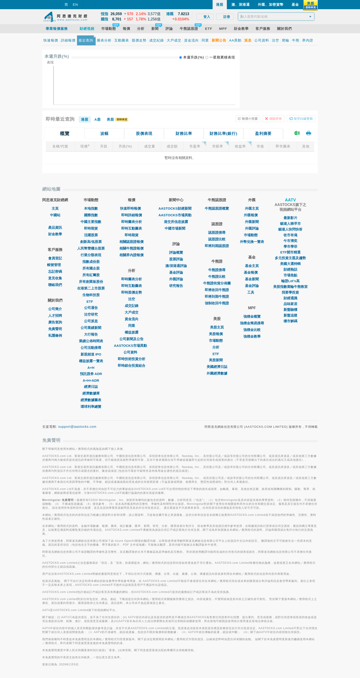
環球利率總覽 (91, 406)
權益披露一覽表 (91, 361)
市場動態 (217, 340)
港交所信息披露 (176, 222)
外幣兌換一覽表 (252, 242)
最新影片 (290, 218)
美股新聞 (217, 360)
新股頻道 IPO (91, 354)
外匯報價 (252, 215)
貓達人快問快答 (290, 229)
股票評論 (176, 259)
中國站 (55, 215)
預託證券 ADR (91, 374)
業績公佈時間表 (91, 341)
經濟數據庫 (91, 393)
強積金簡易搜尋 (252, 323)
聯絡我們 (55, 285)
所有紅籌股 (91, 275)
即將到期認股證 (217, 246)
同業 (131, 326)
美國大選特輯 (290, 264)
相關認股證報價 (131, 242)
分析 (217, 347)
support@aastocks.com (77, 426)
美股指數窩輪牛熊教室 (290, 287)
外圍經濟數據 (217, 373)
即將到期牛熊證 (217, 296)
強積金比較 (252, 330)
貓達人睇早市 (290, 223)
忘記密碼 (55, 271)
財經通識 (290, 298)
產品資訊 (55, 227)
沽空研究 (91, 314)
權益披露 (131, 332)
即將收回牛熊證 (217, 290)
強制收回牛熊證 (217, 303)
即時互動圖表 (131, 228)
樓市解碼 (290, 321)
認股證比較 (216, 239)
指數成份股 (91, 262)
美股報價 (217, 334)
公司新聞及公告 (131, 339)
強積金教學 (252, 336)
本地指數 (91, 208)
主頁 (55, 208)
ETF (91, 301)
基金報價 (252, 272)
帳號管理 (55, 265)
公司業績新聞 (91, 328)
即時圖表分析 (131, 222)
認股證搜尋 (216, 232)
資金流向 (131, 319)
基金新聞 (252, 279)
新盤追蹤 (290, 315)
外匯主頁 (252, 208)
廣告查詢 (55, 322)
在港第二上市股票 (91, 288)
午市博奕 (290, 241)
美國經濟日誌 (217, 367)
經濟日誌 (91, 387)
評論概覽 (176, 252)
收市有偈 (290, 235)
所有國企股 (91, 268)
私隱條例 (55, 335)
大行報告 (91, 334)
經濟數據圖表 (91, 400)
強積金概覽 (252, 316)
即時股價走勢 (131, 292)
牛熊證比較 (216, 276)
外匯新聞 (252, 222)
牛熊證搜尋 (216, 270)
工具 (251, 292)
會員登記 (55, 258)
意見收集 (55, 278)
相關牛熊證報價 (131, 248)
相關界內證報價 (131, 255)
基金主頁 (252, 266)
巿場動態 (252, 235)
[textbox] (276, 16)
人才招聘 (55, 315)
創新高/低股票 (91, 242)
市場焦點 (290, 275)
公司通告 (91, 308)
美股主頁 (217, 327)
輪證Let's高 (290, 281)
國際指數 (91, 215)
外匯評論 (176, 279)
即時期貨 (91, 228)
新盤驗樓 (290, 309)
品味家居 (290, 304)
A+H (90, 368)
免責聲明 (55, 329)
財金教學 (55, 234)
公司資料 (132, 352)
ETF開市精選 (290, 252)
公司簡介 (55, 309)
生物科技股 (91, 295)
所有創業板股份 (91, 281)
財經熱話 (290, 269)
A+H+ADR (91, 380)
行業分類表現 (91, 255)
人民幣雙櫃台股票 (91, 248)
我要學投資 (290, 292)
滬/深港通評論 (176, 266)
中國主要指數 (91, 222)
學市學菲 (290, 246)
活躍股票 (91, 235)
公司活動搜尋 (91, 348)
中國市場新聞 (176, 228)
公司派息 (91, 321)
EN (75, 4)
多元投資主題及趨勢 (290, 258)
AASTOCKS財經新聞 (176, 208)
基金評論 (176, 272)
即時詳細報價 (131, 215)
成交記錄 (131, 306)
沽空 (131, 299)
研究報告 (176, 286)
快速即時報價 (131, 208)
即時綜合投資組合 (131, 365)
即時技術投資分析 (131, 359)
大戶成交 (131, 312)
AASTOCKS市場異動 (131, 345)
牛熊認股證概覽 (217, 208)
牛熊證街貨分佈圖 (217, 283)
